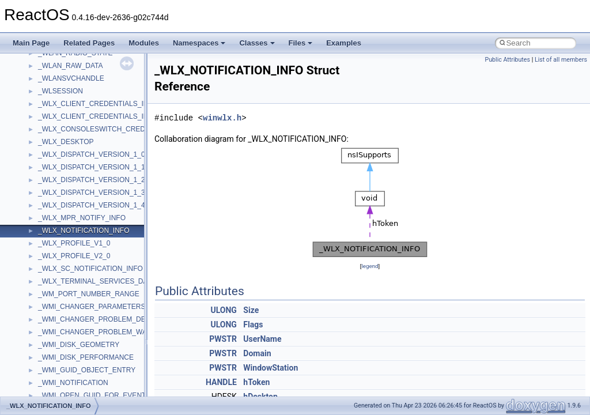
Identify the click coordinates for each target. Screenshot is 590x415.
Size (251, 310)
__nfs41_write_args (68, 113)
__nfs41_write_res (66, 126)
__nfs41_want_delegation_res (84, 100)
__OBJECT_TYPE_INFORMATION (92, 290)
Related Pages (89, 43)
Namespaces (199, 43)
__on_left (52, 303)
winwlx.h (222, 117)
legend (369, 266)
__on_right (54, 316)
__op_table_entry (65, 329)
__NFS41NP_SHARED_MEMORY (91, 176)
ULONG (223, 310)
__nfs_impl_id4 (61, 202)
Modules (143, 43)
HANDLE (221, 382)
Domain (257, 353)
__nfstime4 (55, 252)
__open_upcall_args (69, 379)
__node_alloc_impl (67, 278)
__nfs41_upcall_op (67, 75)
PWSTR (223, 339)
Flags (253, 324)
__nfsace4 (54, 227)
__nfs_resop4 (59, 214)
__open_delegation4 (69, 354)
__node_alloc (58, 265)
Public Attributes (507, 59)
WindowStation (270, 367)
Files (301, 43)
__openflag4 (57, 392)
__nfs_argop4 (59, 189)
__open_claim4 (61, 341)
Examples (343, 43)
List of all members (561, 59)
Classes (256, 43)
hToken (256, 382)
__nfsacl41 (54, 240)
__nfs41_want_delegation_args (86, 88)
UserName (262, 339)
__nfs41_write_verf (67, 151)
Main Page (31, 43)
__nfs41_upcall (61, 62)
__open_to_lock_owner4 (76, 367)
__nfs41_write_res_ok (71, 138)
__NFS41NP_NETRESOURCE (86, 164)
